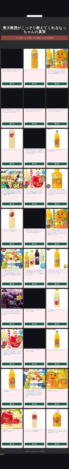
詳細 (12, 84)
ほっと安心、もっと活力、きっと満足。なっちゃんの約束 (34, 38)
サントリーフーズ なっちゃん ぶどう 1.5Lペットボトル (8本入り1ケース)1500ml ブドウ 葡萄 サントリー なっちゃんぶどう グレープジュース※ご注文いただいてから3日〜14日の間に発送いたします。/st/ (12, 312)
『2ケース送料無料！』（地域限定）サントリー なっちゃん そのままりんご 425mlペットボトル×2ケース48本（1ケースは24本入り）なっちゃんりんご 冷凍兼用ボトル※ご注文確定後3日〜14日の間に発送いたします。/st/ (12, 352)
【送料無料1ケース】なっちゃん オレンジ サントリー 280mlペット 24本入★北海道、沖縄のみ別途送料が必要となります (57, 431)
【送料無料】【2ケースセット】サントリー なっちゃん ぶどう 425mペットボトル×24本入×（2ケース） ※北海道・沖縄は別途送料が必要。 (34, 231)
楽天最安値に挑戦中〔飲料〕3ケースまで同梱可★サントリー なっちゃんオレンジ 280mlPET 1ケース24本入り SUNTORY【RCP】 (12, 111)
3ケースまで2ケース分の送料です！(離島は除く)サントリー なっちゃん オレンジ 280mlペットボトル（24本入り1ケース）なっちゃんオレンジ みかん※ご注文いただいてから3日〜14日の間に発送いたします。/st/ (57, 192)
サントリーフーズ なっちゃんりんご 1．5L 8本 (12, 149)
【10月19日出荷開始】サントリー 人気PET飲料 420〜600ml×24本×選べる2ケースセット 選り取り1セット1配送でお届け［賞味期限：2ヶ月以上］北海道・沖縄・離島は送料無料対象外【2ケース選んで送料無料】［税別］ (12, 192)
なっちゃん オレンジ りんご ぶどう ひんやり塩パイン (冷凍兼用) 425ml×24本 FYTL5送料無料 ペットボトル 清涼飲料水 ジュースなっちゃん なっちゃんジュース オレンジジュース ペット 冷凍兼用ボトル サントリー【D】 (34, 272)
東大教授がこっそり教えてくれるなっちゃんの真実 (34, 30)
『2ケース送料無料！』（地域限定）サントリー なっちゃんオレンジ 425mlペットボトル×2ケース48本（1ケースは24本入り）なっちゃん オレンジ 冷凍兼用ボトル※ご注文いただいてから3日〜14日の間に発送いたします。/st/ (57, 232)
